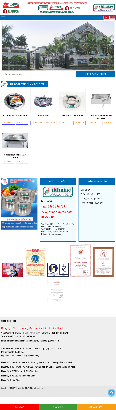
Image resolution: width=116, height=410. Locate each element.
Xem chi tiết (8, 123)
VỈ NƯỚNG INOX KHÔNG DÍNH (15, 116)
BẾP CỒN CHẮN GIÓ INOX (72, 116)
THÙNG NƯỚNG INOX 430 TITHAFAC (101, 117)
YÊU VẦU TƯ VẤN (96, 407)
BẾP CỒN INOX (43, 116)
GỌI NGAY (19, 407)
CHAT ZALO (58, 407)
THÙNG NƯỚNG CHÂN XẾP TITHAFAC (15, 156)
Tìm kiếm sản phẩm (95, 74)
